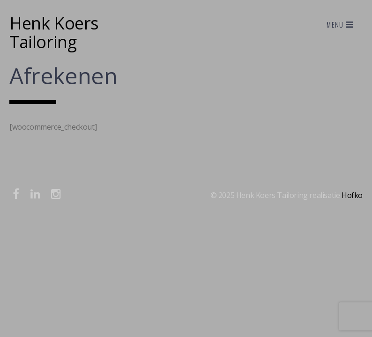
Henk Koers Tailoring (54, 32)
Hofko (352, 195)
